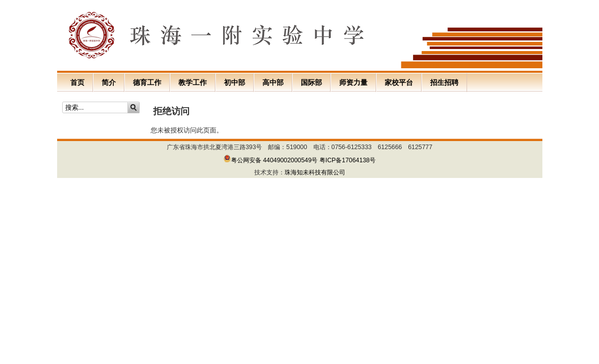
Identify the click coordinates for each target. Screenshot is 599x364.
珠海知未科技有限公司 (315, 172)
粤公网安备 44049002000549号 (270, 160)
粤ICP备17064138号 (347, 160)
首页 (77, 82)
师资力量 (353, 82)
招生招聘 (444, 82)
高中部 (273, 82)
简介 (109, 82)
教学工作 (192, 82)
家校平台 (399, 82)
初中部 (234, 82)
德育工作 (147, 82)
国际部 (311, 82)
